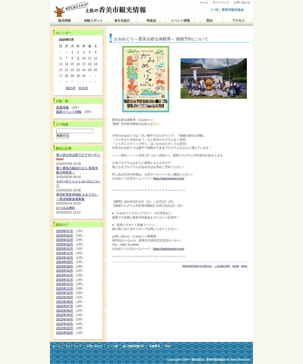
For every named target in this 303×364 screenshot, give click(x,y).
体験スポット (93, 20)
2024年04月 (64, 270)
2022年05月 (64, 315)
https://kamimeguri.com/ (168, 178)
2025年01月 (64, 248)
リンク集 (112, 346)
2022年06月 (64, 310)
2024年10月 (64, 257)
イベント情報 (180, 20)
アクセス (238, 20)
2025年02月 (64, 244)
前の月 (71, 88)
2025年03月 (64, 240)
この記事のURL (222, 266)
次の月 (83, 88)
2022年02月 (64, 328)
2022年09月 (64, 297)
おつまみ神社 (65, 208)
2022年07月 (64, 306)
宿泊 (209, 20)
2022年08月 (64, 302)
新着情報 (62, 107)
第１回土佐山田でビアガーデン (78, 155)
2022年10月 (64, 293)
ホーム (204, 2)
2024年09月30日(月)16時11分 (197, 266)
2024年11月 (64, 253)
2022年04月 (64, 319)
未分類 (235, 266)
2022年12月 (64, 288)
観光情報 (64, 20)
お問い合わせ (242, 2)
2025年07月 (64, 231)
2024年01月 (64, 280)
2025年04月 (64, 235)
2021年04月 (64, 332)
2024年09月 (64, 262)
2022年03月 (64, 324)
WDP (168, 346)
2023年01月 (64, 284)
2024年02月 (64, 275)
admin (244, 266)
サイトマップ (221, 2)
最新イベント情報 (68, 112)
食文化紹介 (122, 20)
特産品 (151, 20)
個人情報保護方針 (133, 346)
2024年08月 (64, 266)
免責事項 (154, 346)
